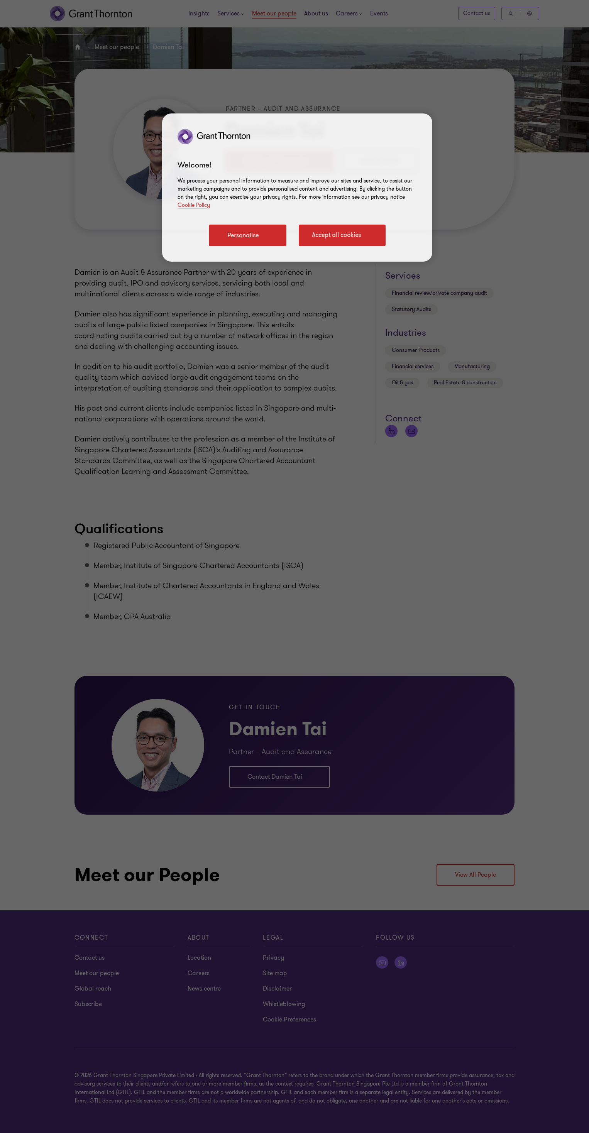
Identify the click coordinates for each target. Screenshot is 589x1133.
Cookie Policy (194, 205)
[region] (297, 187)
